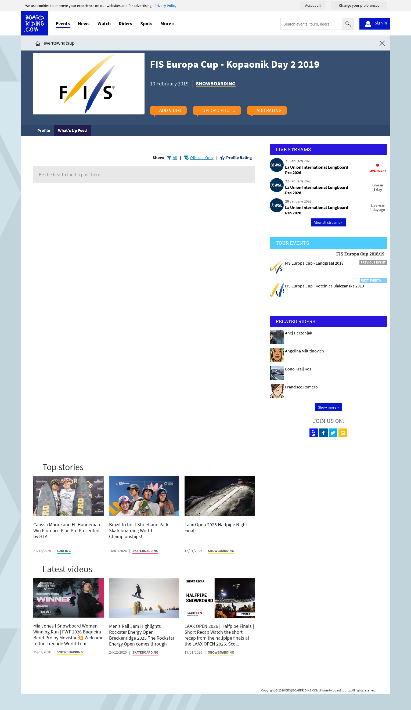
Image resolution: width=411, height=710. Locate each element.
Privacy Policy (165, 5)
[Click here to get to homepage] (37, 43)
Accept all (313, 5)
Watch (104, 23)
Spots (146, 23)
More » (167, 23)
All (175, 157)
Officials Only (202, 157)
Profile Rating (239, 157)
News (83, 23)
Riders (125, 23)
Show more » (328, 407)
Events (63, 23)
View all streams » (328, 222)
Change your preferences (359, 5)
